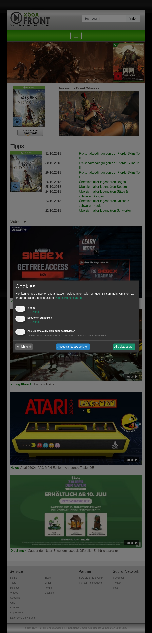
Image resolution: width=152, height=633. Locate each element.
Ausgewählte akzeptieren (73, 346)
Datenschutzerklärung (68, 297)
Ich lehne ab (24, 346)
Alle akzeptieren (124, 346)
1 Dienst (33, 312)
